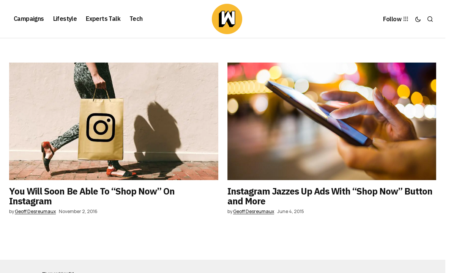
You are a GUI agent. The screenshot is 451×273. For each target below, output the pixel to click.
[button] (418, 19)
